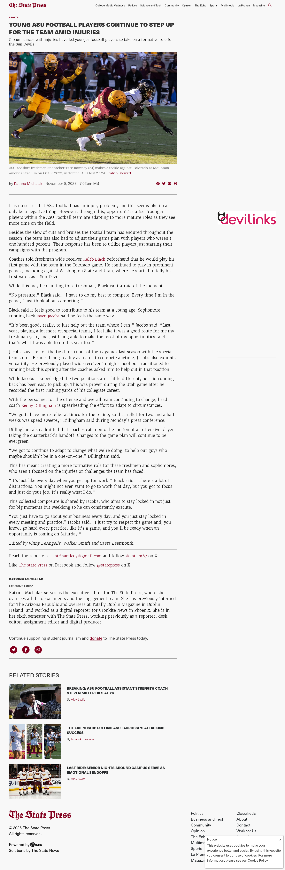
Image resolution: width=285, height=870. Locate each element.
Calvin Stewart (119, 173)
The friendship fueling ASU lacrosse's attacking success (116, 730)
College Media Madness (110, 5)
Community (172, 5)
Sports (214, 5)
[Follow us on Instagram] (39, 649)
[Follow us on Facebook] (27, 649)
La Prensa (244, 5)
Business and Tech (207, 819)
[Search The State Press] (269, 5)
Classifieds (246, 814)
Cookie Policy (258, 860)
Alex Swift (78, 700)
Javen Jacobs (48, 315)
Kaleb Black (94, 259)
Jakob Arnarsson (82, 739)
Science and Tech (150, 5)
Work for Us (246, 831)
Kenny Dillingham (39, 405)
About (241, 819)
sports (14, 17)
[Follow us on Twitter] (14, 649)
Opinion (186, 5)
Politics (132, 5)
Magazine (259, 5)
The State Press (34, 565)
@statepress (110, 565)
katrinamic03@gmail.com (77, 555)
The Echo (200, 5)
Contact (243, 825)
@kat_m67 (138, 555)
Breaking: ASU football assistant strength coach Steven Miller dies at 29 (117, 691)
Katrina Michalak (28, 183)
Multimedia (227, 5)
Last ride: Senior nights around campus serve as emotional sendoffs (116, 770)
